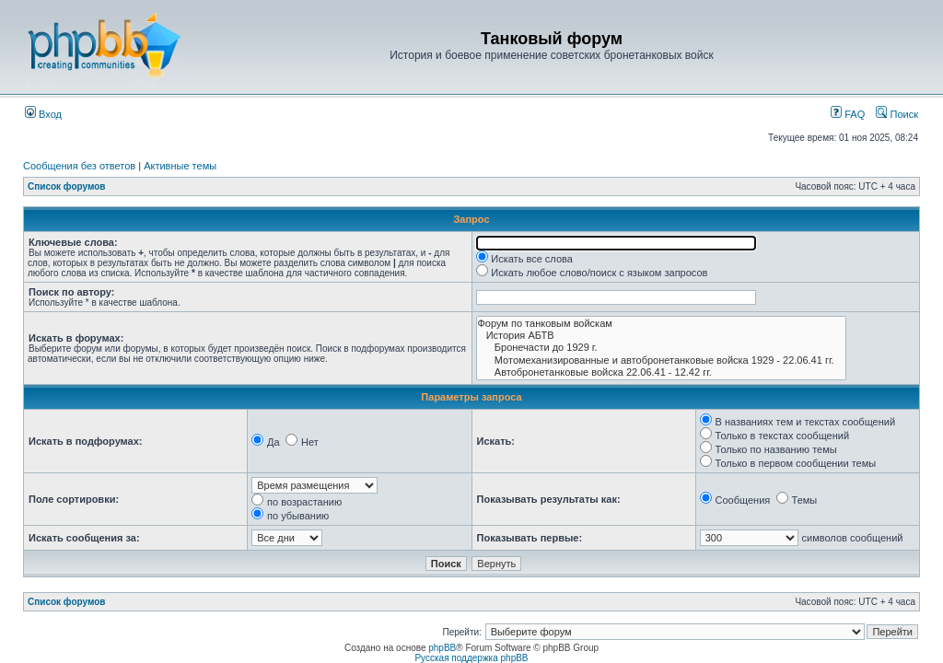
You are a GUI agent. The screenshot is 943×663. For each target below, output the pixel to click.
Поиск (897, 114)
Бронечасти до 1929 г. (661, 348)
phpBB (442, 648)
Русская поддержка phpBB (471, 658)
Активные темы (180, 165)
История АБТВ (661, 336)
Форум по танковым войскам (661, 324)
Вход (43, 114)
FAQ (848, 114)
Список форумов (67, 186)
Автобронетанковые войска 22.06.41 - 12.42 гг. (661, 372)
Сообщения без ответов (79, 165)
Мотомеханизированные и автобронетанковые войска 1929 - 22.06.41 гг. (661, 360)
